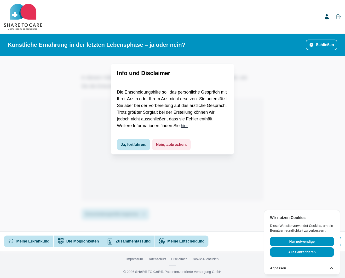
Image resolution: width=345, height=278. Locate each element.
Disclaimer (179, 259)
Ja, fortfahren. (133, 144)
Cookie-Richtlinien (205, 259)
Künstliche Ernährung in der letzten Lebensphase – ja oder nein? (96, 44)
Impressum (134, 259)
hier (184, 125)
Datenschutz (157, 259)
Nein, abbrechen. (171, 144)
